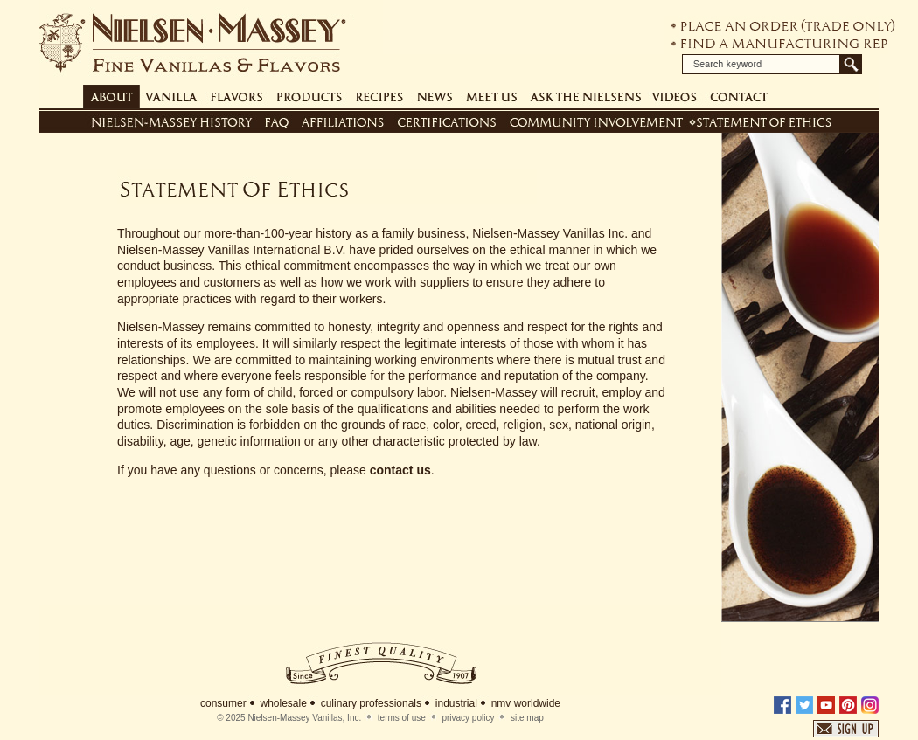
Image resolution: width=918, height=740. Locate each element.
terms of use (402, 718)
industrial (456, 703)
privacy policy (468, 718)
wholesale (283, 703)
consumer (223, 703)
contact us (400, 470)
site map (527, 718)
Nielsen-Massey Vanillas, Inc (302, 718)
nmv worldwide (525, 703)
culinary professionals (371, 703)
